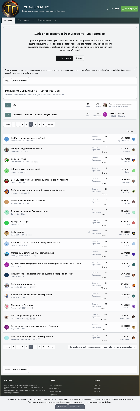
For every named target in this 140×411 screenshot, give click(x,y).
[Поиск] (107, 9)
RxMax (13, 224)
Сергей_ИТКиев (17, 256)
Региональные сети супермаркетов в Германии (34, 326)
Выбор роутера (18, 159)
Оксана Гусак (125, 339)
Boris (13, 235)
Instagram (97, 385)
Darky (13, 214)
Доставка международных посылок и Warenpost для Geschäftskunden (46, 263)
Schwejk (14, 298)
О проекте (53, 394)
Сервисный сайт (55, 391)
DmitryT (127, 256)
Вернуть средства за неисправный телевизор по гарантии (40, 180)
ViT (129, 266)
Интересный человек (19, 339)
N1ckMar (127, 162)
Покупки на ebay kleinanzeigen (120, 104)
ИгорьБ (127, 224)
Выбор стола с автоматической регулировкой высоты (38, 190)
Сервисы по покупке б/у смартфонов (29, 211)
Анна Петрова (125, 318)
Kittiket (127, 277)
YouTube (96, 391)
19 (34, 319)
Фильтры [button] (129, 131)
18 (31, 319)
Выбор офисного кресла (23, 284)
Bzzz (12, 277)
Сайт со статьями (55, 385)
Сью (12, 266)
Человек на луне (124, 235)
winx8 (13, 183)
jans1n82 (14, 245)
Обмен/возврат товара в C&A (25, 169)
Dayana (13, 172)
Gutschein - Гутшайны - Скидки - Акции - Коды (35, 115)
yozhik (13, 319)
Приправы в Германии (22, 305)
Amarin (13, 308)
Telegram (96, 388)
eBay (15, 105)
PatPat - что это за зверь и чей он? (28, 138)
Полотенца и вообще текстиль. (26, 315)
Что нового (25, 21)
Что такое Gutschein (116, 113)
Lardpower (15, 151)
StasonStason (16, 204)
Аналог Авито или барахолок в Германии (31, 295)
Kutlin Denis (126, 183)
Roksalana (126, 308)
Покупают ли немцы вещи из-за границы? (32, 336)
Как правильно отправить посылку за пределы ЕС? (36, 242)
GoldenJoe (126, 193)
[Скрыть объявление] (134, 70)
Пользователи (46, 21)
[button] (34, 21)
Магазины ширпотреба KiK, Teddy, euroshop (32, 253)
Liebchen (127, 203)
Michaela (121, 116)
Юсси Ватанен (123, 107)
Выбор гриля (17, 232)
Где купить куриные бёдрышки (26, 148)
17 (28, 319)
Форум (10, 21)
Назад (7, 124)
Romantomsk (16, 162)
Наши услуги (54, 388)
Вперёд (50, 124)
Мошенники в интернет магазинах (28, 201)
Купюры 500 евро (20, 221)
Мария (13, 329)
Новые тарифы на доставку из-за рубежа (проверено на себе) (42, 274)
